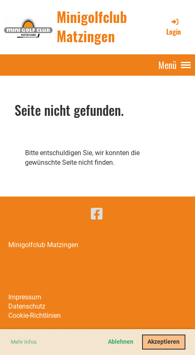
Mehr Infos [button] (24, 342)
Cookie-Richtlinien (34, 315)
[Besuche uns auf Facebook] (96, 214)
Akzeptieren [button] (164, 341)
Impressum (24, 297)
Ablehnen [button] (120, 341)
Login (173, 26)
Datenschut (25, 306)
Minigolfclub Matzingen (92, 27)
